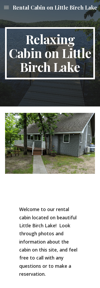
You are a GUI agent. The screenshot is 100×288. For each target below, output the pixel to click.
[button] (6, 7)
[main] (50, 53)
